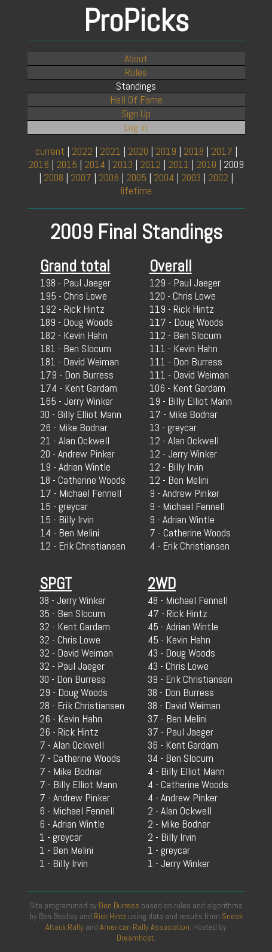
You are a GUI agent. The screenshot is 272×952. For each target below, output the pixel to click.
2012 (150, 164)
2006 (109, 177)
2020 (138, 151)
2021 (110, 151)
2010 (206, 164)
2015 (66, 164)
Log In (136, 127)
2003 (191, 177)
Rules (136, 72)
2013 (122, 164)
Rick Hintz (110, 916)
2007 (81, 177)
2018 (194, 151)
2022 (82, 151)
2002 (218, 177)
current (50, 151)
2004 (164, 177)
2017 (222, 151)
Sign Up (136, 113)
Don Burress (119, 905)
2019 (165, 151)
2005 (136, 177)
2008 (53, 177)
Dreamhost (135, 937)
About (136, 58)
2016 (38, 164)
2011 (178, 164)
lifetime (136, 190)
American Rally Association (145, 927)
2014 (94, 164)
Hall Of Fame (136, 99)
